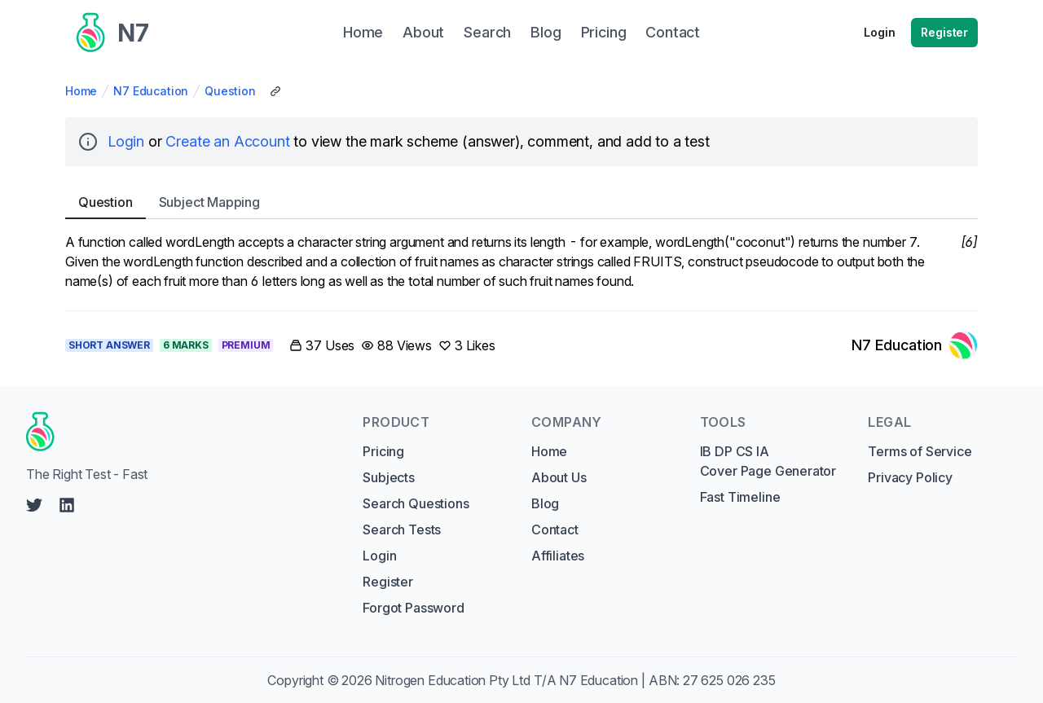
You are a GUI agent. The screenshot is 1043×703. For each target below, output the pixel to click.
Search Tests (402, 529)
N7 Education (150, 91)
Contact (555, 529)
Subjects (389, 477)
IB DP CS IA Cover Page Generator (768, 461)
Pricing (383, 451)
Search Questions (416, 503)
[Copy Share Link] (275, 91)
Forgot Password (413, 608)
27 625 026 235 (729, 680)
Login (879, 32)
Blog (545, 503)
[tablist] (521, 202)
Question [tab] (105, 202)
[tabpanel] (521, 261)
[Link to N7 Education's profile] (915, 345)
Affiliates (557, 555)
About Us (559, 477)
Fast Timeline (740, 497)
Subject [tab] (209, 202)
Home (81, 91)
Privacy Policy (910, 477)
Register (944, 32)
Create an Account (227, 141)
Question (230, 91)
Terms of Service (919, 451)
